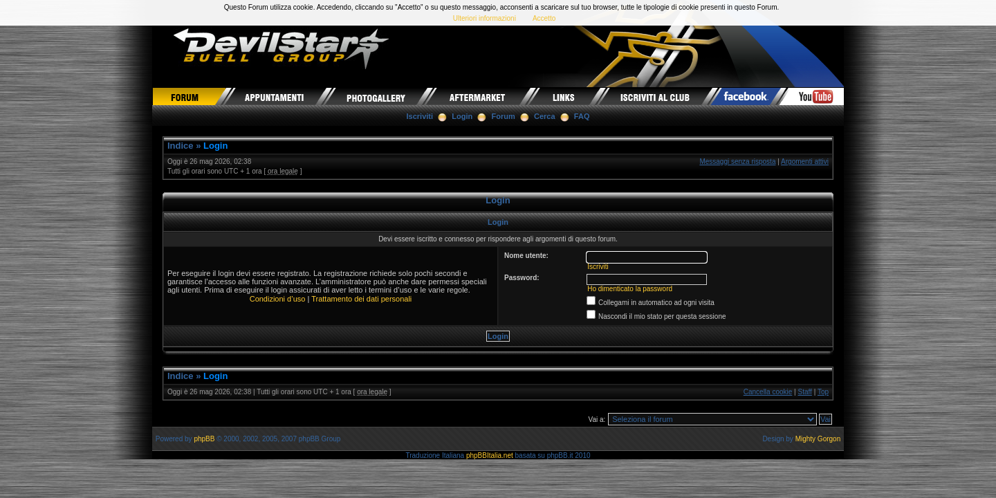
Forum (503, 116)
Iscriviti (420, 116)
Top (823, 392)
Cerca (544, 116)
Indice (180, 145)
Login (462, 116)
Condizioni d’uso (278, 299)
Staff (805, 392)
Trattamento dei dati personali (361, 299)
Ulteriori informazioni (484, 18)
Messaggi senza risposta (737, 161)
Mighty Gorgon (818, 439)
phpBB (204, 439)
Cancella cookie (768, 392)
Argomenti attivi (805, 161)
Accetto (544, 18)
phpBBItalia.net (489, 455)
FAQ (582, 116)
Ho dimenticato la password (629, 289)
